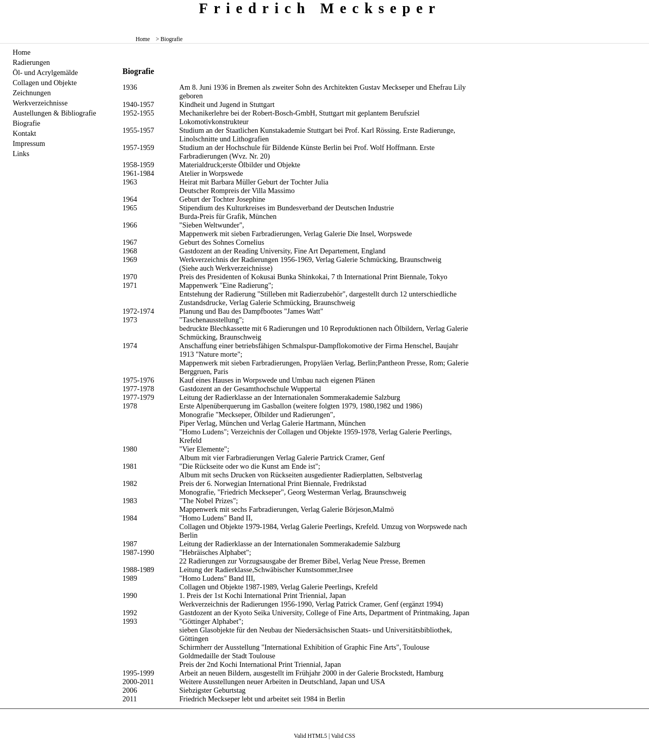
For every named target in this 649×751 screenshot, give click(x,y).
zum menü (634, 7)
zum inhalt (637, 7)
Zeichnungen (32, 93)
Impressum (29, 143)
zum (642, 7)
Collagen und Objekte (45, 83)
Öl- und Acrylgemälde (45, 72)
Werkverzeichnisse (40, 103)
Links (21, 153)
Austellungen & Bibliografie (54, 113)
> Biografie (169, 39)
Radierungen (31, 62)
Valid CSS (343, 736)
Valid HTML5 (310, 736)
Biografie (26, 123)
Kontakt (24, 133)
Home (143, 39)
